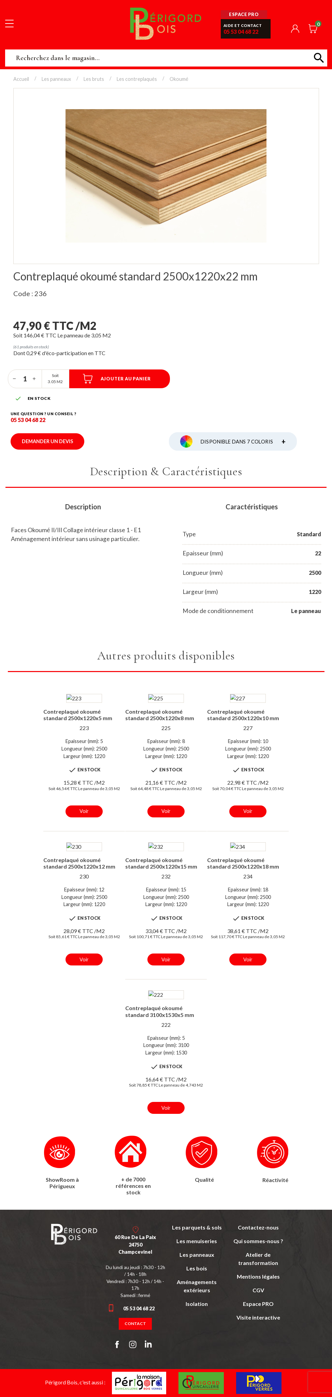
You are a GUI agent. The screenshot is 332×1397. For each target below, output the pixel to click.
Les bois (196, 1268)
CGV (258, 1290)
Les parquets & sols (197, 1227)
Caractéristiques (252, 507)
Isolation (197, 1303)
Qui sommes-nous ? (258, 1241)
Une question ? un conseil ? (43, 413)
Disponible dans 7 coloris (243, 441)
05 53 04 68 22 (240, 31)
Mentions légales (258, 1276)
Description (83, 507)
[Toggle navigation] (9, 23)
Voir (84, 811)
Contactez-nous (258, 1227)
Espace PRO (258, 1303)
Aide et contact (242, 25)
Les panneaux (196, 1254)
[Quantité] (25, 378)
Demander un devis (47, 441)
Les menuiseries (196, 1241)
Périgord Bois (165, 23)
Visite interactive (258, 1317)
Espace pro (244, 14)
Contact (135, 1323)
